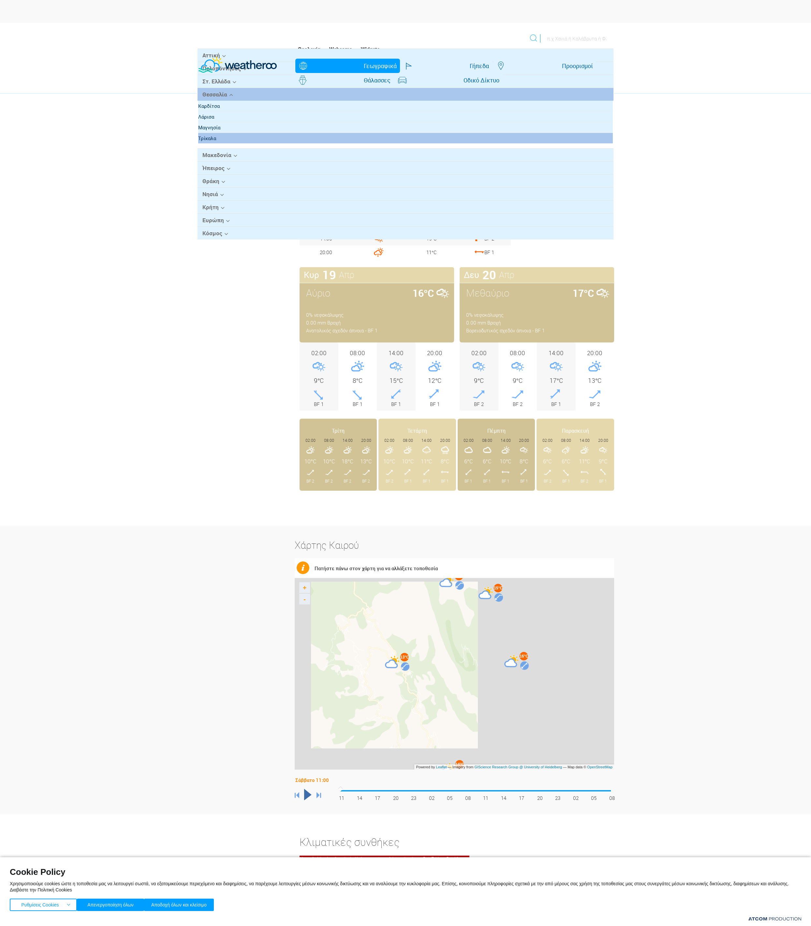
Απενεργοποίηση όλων (113, 903)
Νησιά (209, 240)
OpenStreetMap (599, 753)
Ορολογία (309, 49)
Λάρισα (212, 164)
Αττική (209, 104)
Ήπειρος (212, 215)
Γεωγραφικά (326, 66)
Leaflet (441, 753)
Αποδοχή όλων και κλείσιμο (189, 903)
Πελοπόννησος (219, 116)
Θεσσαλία (213, 142)
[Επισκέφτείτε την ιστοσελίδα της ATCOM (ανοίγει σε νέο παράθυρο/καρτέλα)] (774, 918)
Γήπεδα (375, 66)
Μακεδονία (215, 202)
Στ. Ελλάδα (215, 129)
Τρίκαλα (213, 185)
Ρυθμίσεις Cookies (40, 903)
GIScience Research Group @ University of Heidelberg (518, 753)
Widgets (370, 49)
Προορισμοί (423, 66)
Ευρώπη (211, 265)
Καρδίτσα (215, 153)
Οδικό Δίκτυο (529, 66)
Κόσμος (211, 278)
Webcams (340, 49)
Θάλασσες (475, 66)
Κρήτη (209, 253)
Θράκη (209, 227)
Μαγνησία (215, 175)
